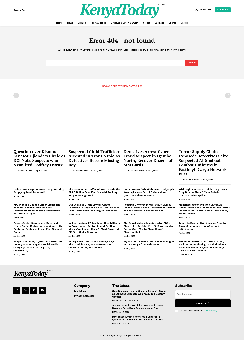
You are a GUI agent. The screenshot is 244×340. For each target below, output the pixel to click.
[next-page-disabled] (228, 95)
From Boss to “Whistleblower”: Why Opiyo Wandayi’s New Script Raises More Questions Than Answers (149, 192)
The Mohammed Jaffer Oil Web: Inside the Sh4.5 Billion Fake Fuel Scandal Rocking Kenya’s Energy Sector (94, 192)
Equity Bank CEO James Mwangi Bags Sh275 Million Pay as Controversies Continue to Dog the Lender (91, 244)
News (115, 312)
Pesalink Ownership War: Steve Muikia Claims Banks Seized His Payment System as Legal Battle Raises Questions (149, 207)
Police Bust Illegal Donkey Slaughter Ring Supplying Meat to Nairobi (38, 191)
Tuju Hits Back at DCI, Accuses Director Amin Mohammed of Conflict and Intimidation (203, 226)
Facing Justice (119, 301)
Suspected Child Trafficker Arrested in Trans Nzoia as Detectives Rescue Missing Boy (94, 158)
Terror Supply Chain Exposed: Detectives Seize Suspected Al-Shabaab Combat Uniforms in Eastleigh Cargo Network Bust (203, 162)
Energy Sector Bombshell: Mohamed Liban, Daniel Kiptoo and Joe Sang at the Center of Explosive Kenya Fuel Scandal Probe (38, 228)
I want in (203, 303)
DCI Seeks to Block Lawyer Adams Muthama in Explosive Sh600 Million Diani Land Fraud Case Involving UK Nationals (94, 207)
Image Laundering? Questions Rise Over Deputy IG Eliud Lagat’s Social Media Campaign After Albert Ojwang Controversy (37, 246)
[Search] (191, 63)
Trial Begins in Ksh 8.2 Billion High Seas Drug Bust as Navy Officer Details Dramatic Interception (203, 192)
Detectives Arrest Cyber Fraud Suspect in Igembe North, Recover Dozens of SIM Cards (148, 158)
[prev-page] (16, 95)
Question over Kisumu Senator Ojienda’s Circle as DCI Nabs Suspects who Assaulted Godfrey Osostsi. (39, 158)
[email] (203, 294)
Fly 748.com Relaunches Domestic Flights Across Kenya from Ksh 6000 (149, 243)
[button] (19, 10)
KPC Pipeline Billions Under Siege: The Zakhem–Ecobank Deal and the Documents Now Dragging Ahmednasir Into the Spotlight (36, 209)
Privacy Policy (210, 311)
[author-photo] (15, 170)
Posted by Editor (25, 171)
